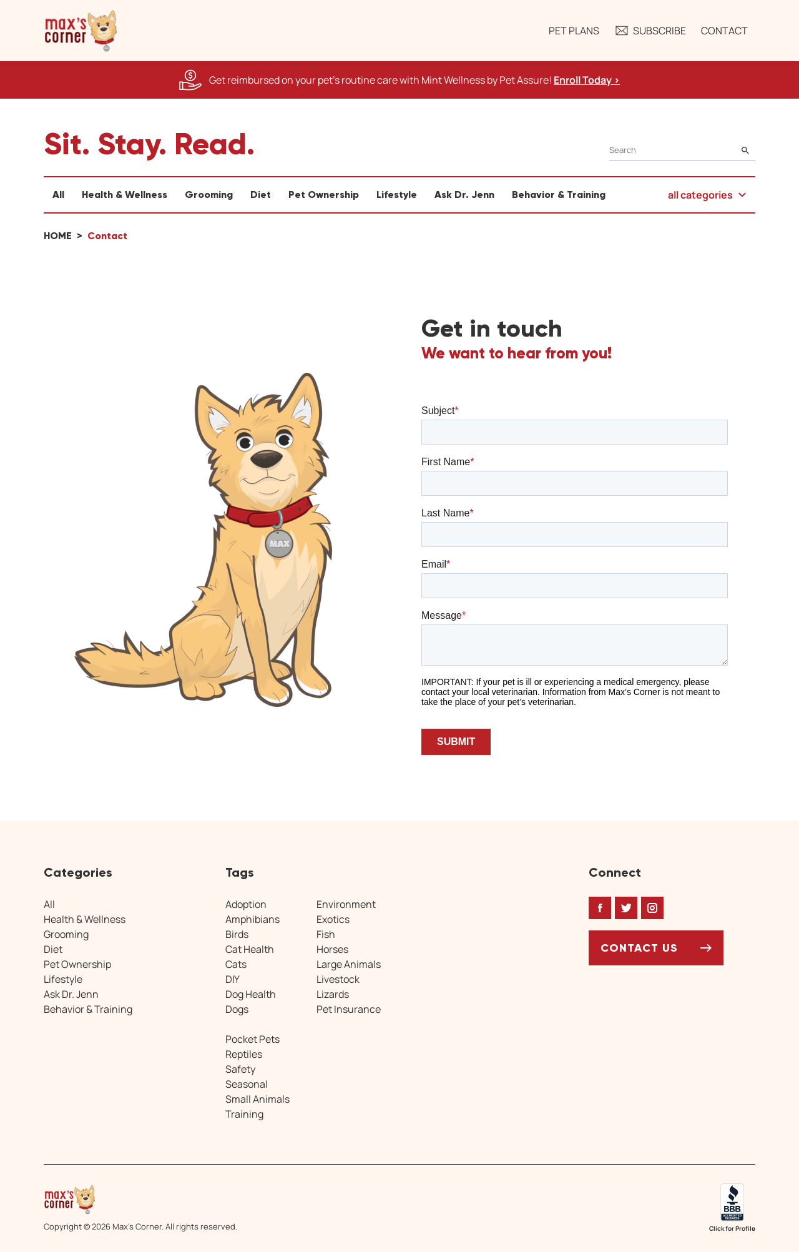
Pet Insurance (348, 1009)
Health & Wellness (124, 194)
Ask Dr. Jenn (464, 194)
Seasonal (246, 1084)
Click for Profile (732, 1228)
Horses (332, 949)
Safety (240, 1069)
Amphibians (252, 919)
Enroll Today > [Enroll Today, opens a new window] (587, 80)
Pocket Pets (252, 1039)
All (58, 194)
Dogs (236, 1009)
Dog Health (250, 994)
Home (58, 236)
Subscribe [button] (650, 30)
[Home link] (140, 1199)
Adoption (246, 904)
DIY (232, 979)
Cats (236, 964)
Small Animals (257, 1099)
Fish (325, 934)
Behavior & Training (558, 194)
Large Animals (348, 964)
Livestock (338, 979)
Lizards (332, 994)
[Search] (682, 150)
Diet (260, 194)
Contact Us (639, 948)
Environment (346, 904)
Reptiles (243, 1054)
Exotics (333, 919)
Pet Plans (574, 30)
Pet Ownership (323, 194)
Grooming (209, 194)
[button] (81, 30)
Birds (236, 934)
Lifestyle (396, 194)
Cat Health (249, 949)
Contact (724, 30)
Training (244, 1114)
